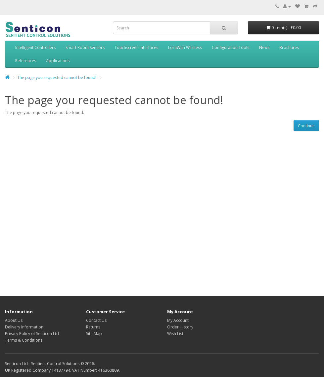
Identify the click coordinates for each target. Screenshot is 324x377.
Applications (57, 60)
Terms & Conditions (23, 340)
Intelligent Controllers (35, 47)
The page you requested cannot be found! (56, 77)
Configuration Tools (230, 47)
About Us (14, 320)
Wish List (175, 333)
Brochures (289, 47)
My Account (178, 320)
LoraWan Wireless (185, 47)
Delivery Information (24, 327)
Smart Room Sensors (85, 47)
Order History (180, 327)
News (264, 47)
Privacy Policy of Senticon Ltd (32, 333)
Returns (93, 327)
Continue (306, 126)
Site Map (94, 333)
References (25, 60)
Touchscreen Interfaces (136, 47)
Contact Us (96, 320)
